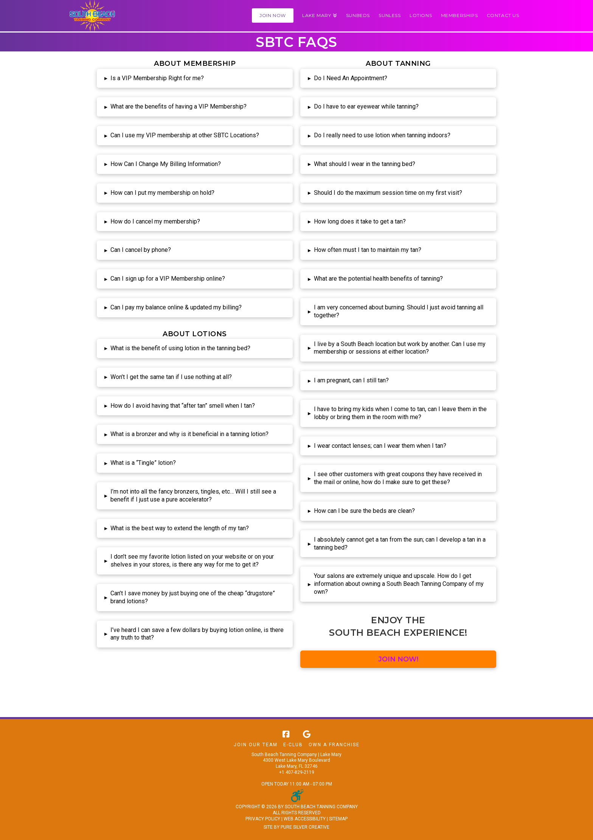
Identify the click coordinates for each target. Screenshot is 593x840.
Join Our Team (256, 744)
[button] (320, 15)
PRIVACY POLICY (262, 818)
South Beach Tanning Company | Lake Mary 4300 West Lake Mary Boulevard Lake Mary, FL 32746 (296, 760)
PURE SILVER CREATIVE (305, 827)
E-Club (293, 744)
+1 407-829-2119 (296, 772)
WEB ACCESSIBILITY (305, 818)
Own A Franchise (334, 744)
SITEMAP (338, 818)
